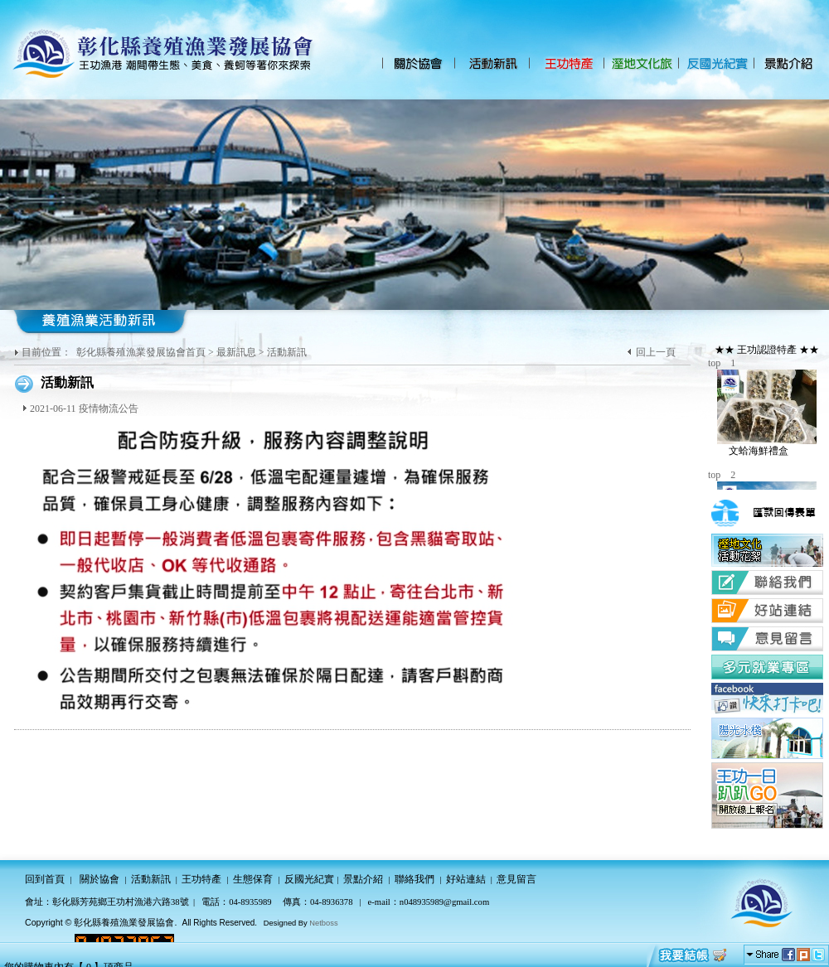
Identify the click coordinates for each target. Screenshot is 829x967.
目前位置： (48, 352)
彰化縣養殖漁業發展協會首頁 (141, 352)
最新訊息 (236, 352)
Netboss (323, 923)
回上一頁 (656, 352)
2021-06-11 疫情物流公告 (84, 408)
